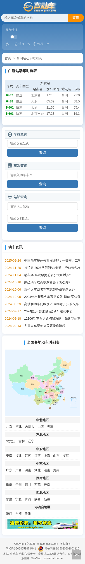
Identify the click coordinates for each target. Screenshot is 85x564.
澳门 (9, 513)
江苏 (28, 455)
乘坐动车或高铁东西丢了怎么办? (47, 282)
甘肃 (9, 499)
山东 (56, 455)
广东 (9, 470)
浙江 (66, 455)
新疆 (47, 499)
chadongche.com (47, 543)
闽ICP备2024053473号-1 (21, 548)
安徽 (9, 455)
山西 (41, 426)
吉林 (22, 441)
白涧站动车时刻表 (29, 58)
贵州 (18, 484)
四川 (28, 484)
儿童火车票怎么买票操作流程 (44, 326)
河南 (28, 470)
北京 (9, 426)
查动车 (14, 553)
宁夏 (18, 499)
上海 (47, 455)
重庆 (9, 484)
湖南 (47, 470)
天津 (50, 426)
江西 (37, 455)
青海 (28, 499)
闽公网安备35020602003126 (62, 548)
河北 (18, 426)
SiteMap (36, 558)
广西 (18, 470)
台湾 (18, 513)
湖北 (37, 470)
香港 (28, 513)
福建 (18, 455)
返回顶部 (76, 554)
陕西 (37, 499)
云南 (47, 484)
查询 (76, 17)
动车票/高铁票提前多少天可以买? (47, 275)
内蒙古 (29, 426)
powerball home (53, 558)
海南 (56, 470)
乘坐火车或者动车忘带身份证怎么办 (49, 289)
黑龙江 (10, 441)
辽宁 (31, 441)
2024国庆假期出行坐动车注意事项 (48, 311)
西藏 (37, 484)
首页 (8, 58)
